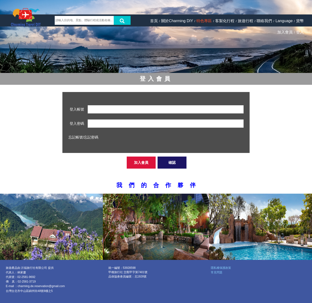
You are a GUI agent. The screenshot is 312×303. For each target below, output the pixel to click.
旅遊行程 (245, 21)
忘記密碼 (91, 137)
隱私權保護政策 (221, 268)
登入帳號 (77, 109)
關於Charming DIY (177, 21)
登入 (300, 32)
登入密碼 (77, 123)
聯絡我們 (264, 21)
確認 (172, 162)
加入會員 (285, 32)
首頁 (154, 21)
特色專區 (204, 21)
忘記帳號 (75, 137)
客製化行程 (224, 21)
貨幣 (300, 21)
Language (283, 21)
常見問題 (216, 272)
